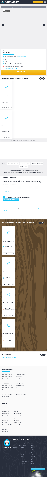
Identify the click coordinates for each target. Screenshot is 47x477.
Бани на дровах (19, 383)
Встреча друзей (24, 166)
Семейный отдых (25, 163)
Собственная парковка (28, 172)
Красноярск (23, 447)
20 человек (7, 59)
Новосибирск (23, 445)
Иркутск (22, 454)
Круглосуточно (40, 172)
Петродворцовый (18, 413)
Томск (32, 454)
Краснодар (23, 449)
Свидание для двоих (13, 163)
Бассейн (26, 170)
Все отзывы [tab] (20, 203)
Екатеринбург (23, 443)
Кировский (5, 420)
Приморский (17, 418)
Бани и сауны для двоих (7, 376)
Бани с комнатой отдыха (7, 387)
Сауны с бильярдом (6, 381)
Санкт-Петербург (6, 7)
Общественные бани (20, 381)
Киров (32, 449)
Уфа (21, 459)
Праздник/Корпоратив (38, 163)
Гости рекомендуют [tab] (10, 203)
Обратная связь (16, 443)
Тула (21, 465)
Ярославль (23, 466)
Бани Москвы (33, 442)
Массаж (12, 172)
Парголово (16, 411)
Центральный (5, 411)
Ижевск (32, 452)
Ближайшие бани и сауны (21, 392)
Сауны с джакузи (5, 383)
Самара (32, 447)
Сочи (32, 461)
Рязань (32, 463)
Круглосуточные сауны (7, 394)
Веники (16, 172)
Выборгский (17, 427)
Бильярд (36, 170)
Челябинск (23, 463)
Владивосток (33, 450)
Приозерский (17, 420)
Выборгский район (14, 7)
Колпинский (5, 422)
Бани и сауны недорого (7, 385)
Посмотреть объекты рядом (11, 68)
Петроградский (17, 415)
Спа (16, 387)
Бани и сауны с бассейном (7, 374)
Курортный (5, 429)
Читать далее (6, 191)
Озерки (6, 58)
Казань (32, 443)
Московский (5, 431)
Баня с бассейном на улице (8, 392)
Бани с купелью (5, 389)
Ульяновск (33, 465)
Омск (32, 445)
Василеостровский (18, 422)
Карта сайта (15, 447)
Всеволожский (17, 424)
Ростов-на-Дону (24, 461)
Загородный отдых (6, 378)
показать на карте (22, 56)
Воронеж (33, 458)
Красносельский (6, 427)
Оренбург (22, 456)
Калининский (5, 418)
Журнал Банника (16, 445)
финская (7, 61)
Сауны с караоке (5, 396)
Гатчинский (5, 415)
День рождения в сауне (21, 394)
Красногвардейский (7, 424)
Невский (16, 409)
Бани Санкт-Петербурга (25, 442)
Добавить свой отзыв (10, 199)
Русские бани (18, 378)
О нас (14, 442)
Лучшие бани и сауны (20, 374)
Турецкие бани (19, 376)
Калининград (33, 459)
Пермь (22, 452)
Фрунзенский (5, 413)
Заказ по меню (15, 170)
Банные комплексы (20, 385)
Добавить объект (38, 469)
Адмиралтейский (6, 409)
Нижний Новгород (24, 458)
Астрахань (33, 456)
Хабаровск (23, 450)
